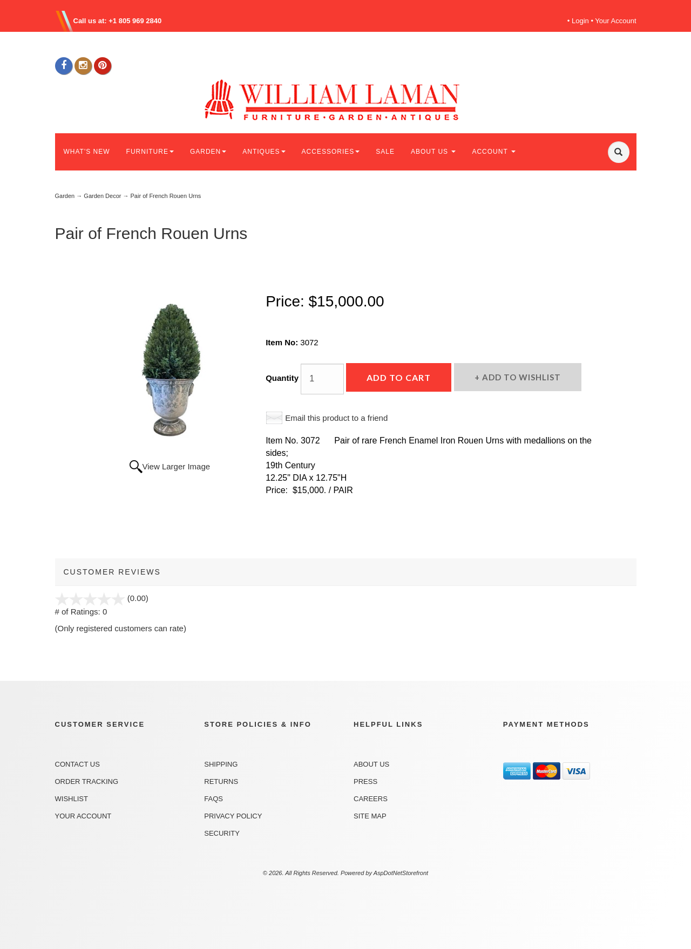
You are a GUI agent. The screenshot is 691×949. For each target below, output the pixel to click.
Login (580, 21)
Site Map (370, 816)
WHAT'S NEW (87, 151)
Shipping (221, 764)
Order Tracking (87, 781)
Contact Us (77, 764)
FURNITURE (150, 151)
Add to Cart (399, 377)
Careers (371, 799)
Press (365, 781)
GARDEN (208, 151)
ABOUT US (433, 151)
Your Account (615, 21)
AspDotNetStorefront (401, 873)
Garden (65, 196)
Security (222, 833)
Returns (221, 781)
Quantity (282, 378)
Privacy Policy (233, 816)
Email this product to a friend (336, 417)
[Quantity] (322, 379)
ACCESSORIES (331, 151)
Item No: (283, 342)
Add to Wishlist (520, 377)
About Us (371, 764)
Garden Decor (102, 196)
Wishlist (71, 799)
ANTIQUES (263, 151)
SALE (385, 151)
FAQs (213, 799)
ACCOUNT (493, 151)
